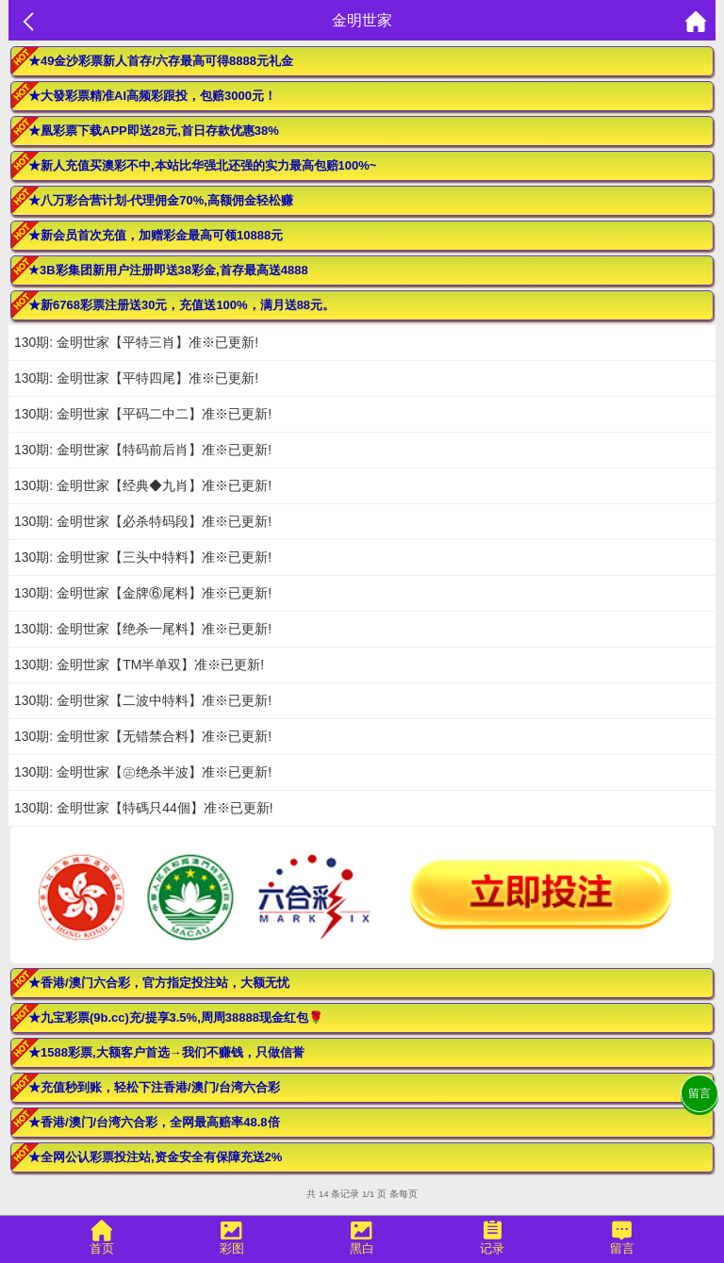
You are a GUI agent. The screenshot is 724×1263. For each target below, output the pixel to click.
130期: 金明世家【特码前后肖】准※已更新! (143, 449)
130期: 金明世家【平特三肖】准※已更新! (136, 342)
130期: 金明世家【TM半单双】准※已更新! (139, 664)
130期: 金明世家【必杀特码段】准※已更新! (143, 521)
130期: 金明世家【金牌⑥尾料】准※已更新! (143, 592)
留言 (699, 1093)
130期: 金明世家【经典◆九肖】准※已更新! (143, 485)
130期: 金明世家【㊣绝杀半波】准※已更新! (143, 771)
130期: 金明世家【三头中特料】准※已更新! (143, 557)
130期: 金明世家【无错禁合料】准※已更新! (143, 736)
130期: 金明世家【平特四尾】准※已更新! (136, 377)
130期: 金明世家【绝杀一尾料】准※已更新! (143, 628)
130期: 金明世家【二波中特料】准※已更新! (143, 700)
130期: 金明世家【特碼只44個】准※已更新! (143, 807)
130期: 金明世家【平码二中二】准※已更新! (143, 413)
